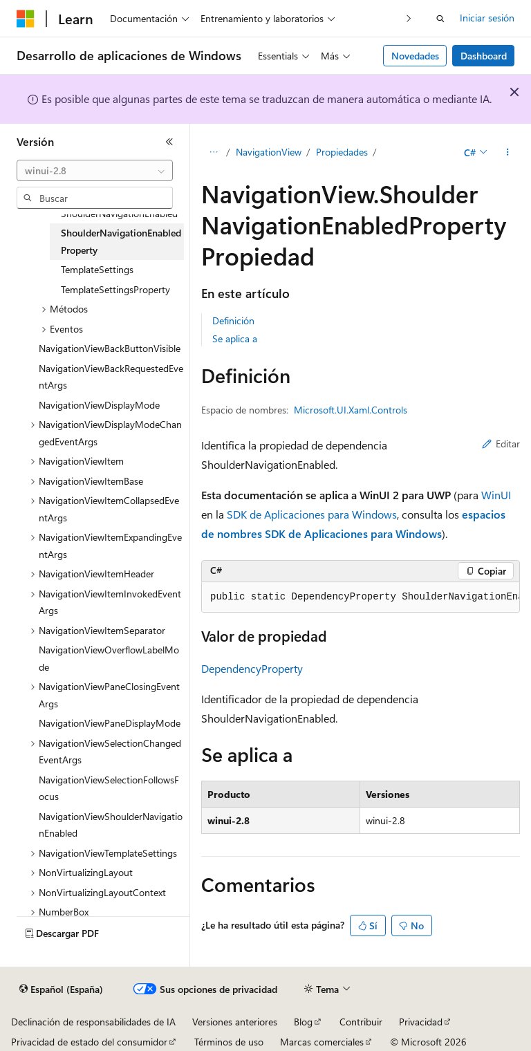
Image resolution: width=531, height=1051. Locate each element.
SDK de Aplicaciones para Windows (312, 514)
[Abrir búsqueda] (440, 18)
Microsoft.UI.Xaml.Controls (350, 409)
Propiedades (342, 151)
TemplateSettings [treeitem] (97, 269)
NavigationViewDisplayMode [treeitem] (99, 404)
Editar (501, 443)
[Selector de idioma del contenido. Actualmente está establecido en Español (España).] (61, 989)
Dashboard (483, 55)
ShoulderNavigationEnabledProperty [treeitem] (121, 241)
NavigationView (268, 151)
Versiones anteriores (234, 1021)
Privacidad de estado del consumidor (89, 1041)
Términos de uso (228, 1041)
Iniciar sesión (487, 17)
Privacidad (420, 1021)
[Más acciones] (508, 153)
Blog (303, 1021)
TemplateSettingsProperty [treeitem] (115, 289)
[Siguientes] (409, 18)
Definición (233, 320)
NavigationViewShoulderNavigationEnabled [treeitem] (111, 825)
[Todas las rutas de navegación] (213, 153)
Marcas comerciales (322, 1041)
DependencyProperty (252, 668)
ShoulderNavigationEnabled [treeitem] (119, 213)
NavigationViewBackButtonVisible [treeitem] (109, 348)
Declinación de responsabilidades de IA (93, 1021)
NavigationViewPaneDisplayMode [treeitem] (109, 722)
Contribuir (360, 1021)
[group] (360, 597)
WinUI (496, 494)
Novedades (415, 55)
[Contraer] (169, 141)
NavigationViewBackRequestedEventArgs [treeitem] (111, 377)
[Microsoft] (26, 19)
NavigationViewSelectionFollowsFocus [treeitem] (109, 788)
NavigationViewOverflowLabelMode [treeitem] (109, 658)
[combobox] (95, 171)
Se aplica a (234, 338)
